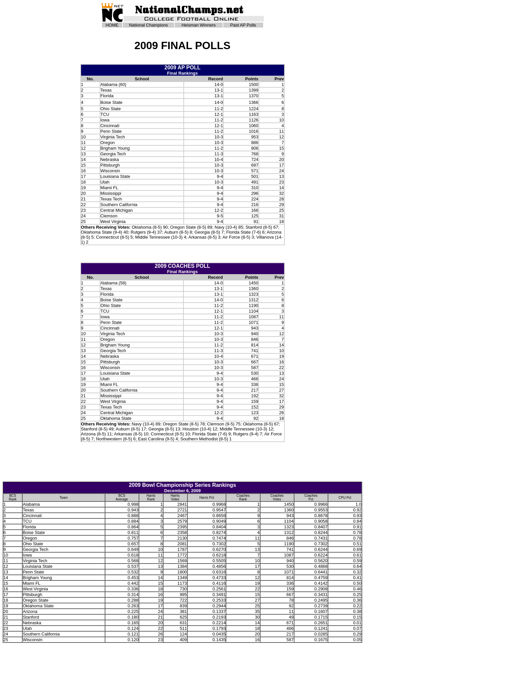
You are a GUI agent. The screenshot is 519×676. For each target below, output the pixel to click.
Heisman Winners (198, 25)
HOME (112, 25)
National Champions (148, 25)
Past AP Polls (243, 25)
